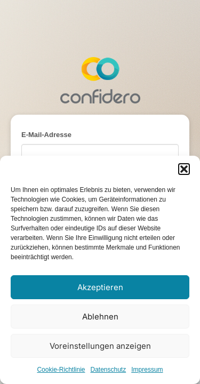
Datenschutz (108, 369)
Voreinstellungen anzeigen (100, 346)
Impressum (147, 369)
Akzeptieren (100, 287)
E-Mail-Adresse (46, 135)
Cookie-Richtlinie (61, 369)
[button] (184, 169)
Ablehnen (100, 316)
